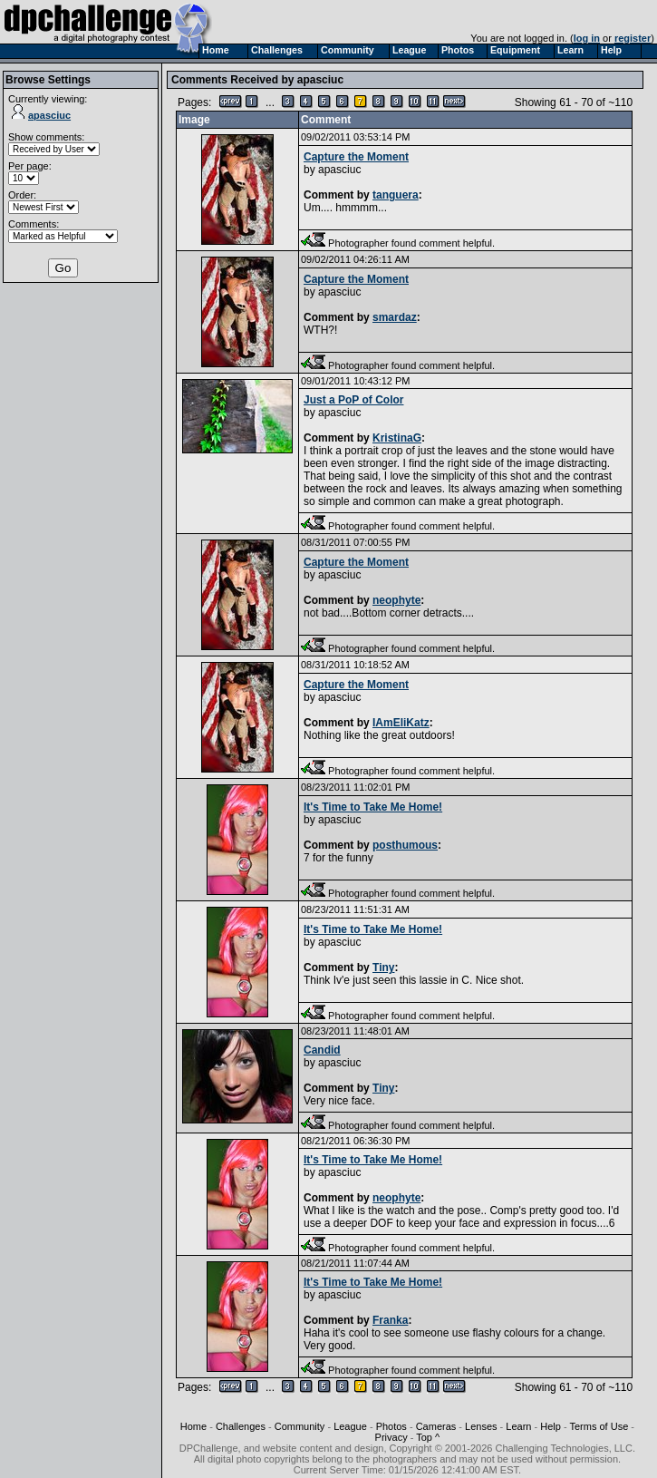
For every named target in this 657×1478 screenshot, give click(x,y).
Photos (391, 1426)
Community (300, 1426)
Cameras (436, 1426)
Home (193, 1426)
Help (550, 1426)
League (350, 1426)
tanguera (395, 195)
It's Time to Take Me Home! (373, 807)
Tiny (383, 967)
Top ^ (428, 1437)
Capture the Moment (356, 157)
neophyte (396, 600)
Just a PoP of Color (353, 400)
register (632, 38)
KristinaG (396, 438)
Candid (322, 1050)
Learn (518, 1426)
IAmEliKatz (401, 722)
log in (587, 38)
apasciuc (41, 115)
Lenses (481, 1426)
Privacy (391, 1437)
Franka (390, 1320)
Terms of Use (598, 1426)
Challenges (241, 1426)
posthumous (405, 845)
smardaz (394, 317)
